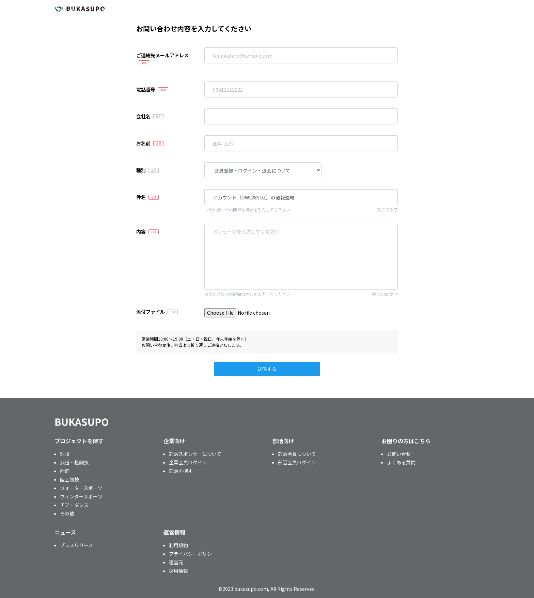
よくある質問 (401, 462)
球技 (64, 453)
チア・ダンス (74, 505)
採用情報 (178, 570)
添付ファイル (150, 311)
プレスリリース (76, 545)
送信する (267, 368)
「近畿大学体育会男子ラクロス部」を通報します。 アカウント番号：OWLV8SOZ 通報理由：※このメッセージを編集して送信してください (301, 257)
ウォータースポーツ (81, 487)
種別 (141, 170)
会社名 (143, 116)
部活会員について (297, 453)
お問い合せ (399, 453)
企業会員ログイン (188, 462)
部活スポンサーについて (195, 453)
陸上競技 (69, 479)
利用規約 (178, 545)
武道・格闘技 (74, 462)
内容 (141, 231)
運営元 (176, 562)
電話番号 (145, 89)
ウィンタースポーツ (81, 496)
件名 (141, 197)
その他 (67, 513)
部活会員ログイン (297, 462)
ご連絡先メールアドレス (162, 55)
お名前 (143, 143)
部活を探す (181, 470)
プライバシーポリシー (193, 553)
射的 (64, 470)
